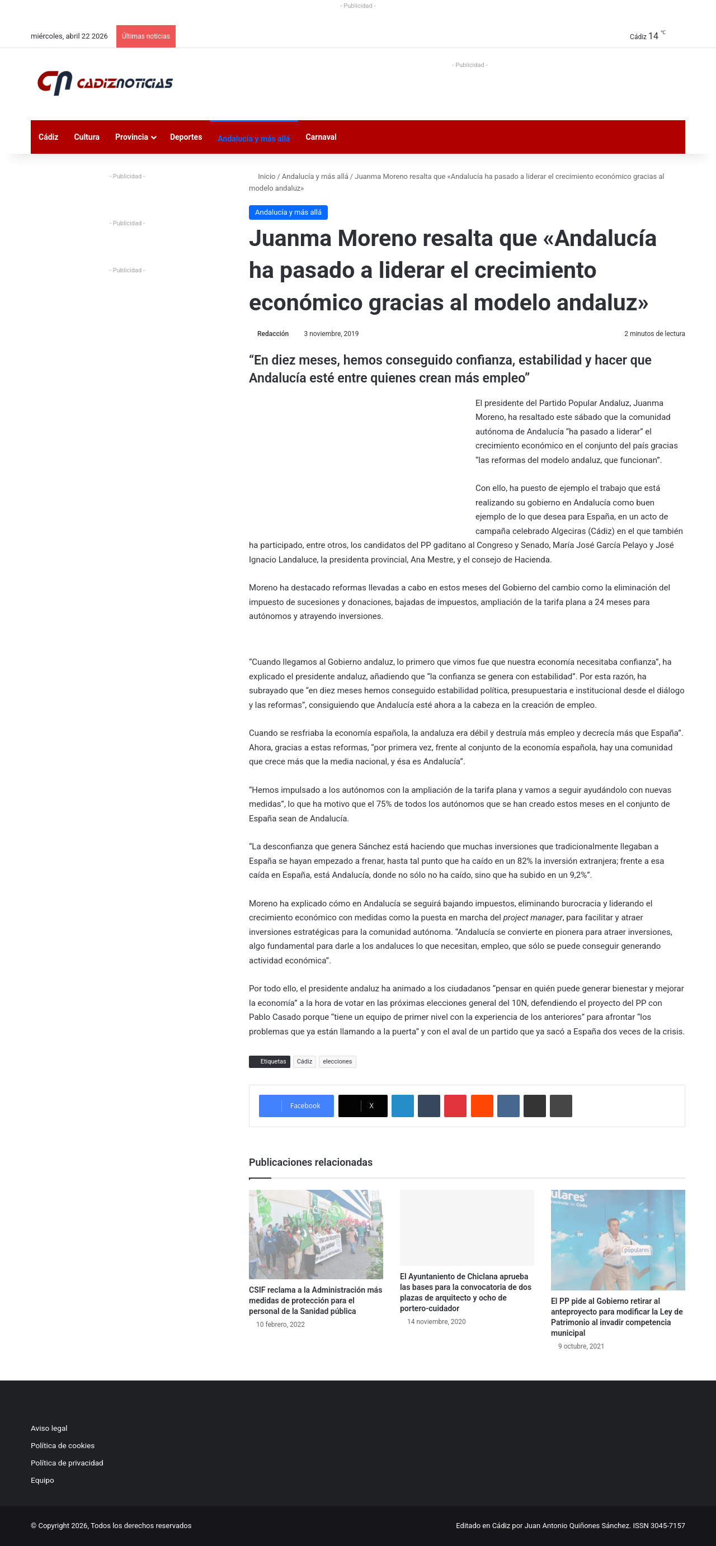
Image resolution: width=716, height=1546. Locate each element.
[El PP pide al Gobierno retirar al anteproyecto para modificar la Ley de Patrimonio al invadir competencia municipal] (618, 1240)
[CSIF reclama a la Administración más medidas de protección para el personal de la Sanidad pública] (316, 1234)
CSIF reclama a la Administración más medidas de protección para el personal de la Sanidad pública (315, 1300)
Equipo (42, 1480)
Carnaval (321, 137)
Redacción (273, 334)
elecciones (337, 1061)
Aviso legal (49, 1428)
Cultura (87, 137)
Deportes (186, 137)
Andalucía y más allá (254, 138)
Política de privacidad (67, 1462)
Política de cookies (63, 1445)
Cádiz (48, 137)
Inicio (262, 176)
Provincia (131, 137)
